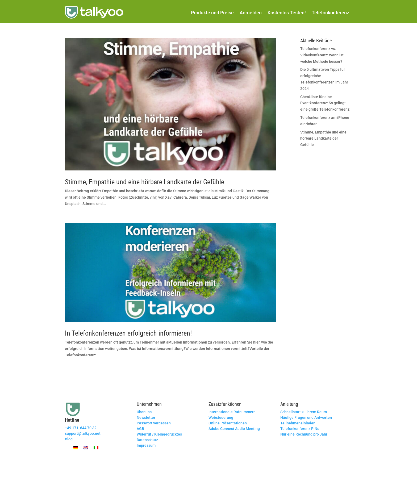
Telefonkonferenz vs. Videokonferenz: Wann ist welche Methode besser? (322, 55)
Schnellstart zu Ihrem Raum (303, 412)
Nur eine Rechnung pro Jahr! (304, 434)
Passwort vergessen (154, 423)
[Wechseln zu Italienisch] (96, 447)
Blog (69, 439)
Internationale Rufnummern (232, 412)
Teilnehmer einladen (297, 423)
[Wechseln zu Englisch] (86, 447)
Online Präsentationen (227, 423)
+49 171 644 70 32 (81, 428)
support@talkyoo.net (83, 433)
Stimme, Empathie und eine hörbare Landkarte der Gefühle (144, 182)
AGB (140, 429)
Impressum (146, 445)
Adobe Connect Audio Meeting (234, 429)
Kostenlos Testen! (287, 12)
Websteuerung (220, 417)
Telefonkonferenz (330, 12)
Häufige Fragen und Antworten (306, 417)
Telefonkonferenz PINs (299, 429)
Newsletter (146, 417)
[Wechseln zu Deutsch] (76, 447)
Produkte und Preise (212, 12)
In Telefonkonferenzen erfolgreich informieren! (128, 333)
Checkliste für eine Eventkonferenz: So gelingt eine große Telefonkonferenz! (325, 103)
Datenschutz (147, 440)
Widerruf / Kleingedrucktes (159, 434)
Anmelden (251, 12)
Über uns (144, 412)
